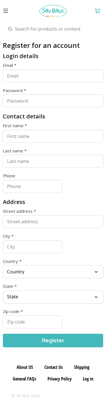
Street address (18, 211)
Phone (9, 175)
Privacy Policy (59, 379)
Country (10, 261)
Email (8, 65)
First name (13, 125)
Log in (88, 379)
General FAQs (24, 379)
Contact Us (53, 367)
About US (25, 367)
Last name (13, 151)
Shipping (81, 367)
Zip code (11, 311)
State (8, 286)
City (6, 236)
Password (13, 90)
